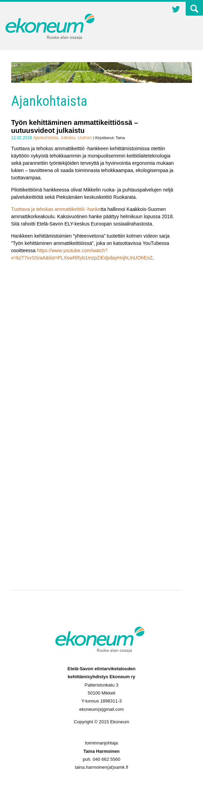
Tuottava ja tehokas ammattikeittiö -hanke (56, 209)
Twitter (176, 10)
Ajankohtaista (45, 137)
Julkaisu (67, 137)
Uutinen (85, 137)
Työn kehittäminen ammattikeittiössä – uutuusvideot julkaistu (74, 126)
